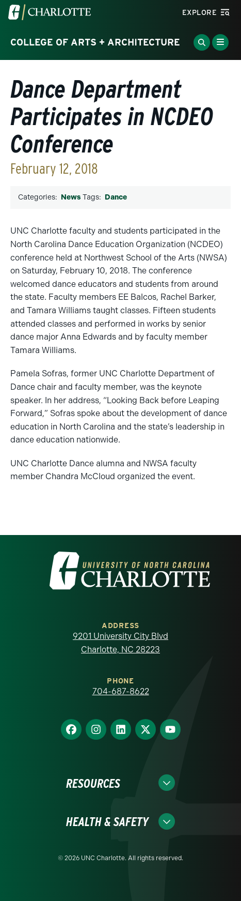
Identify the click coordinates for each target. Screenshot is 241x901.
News (71, 197)
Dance (116, 197)
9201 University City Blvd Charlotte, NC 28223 (120, 642)
